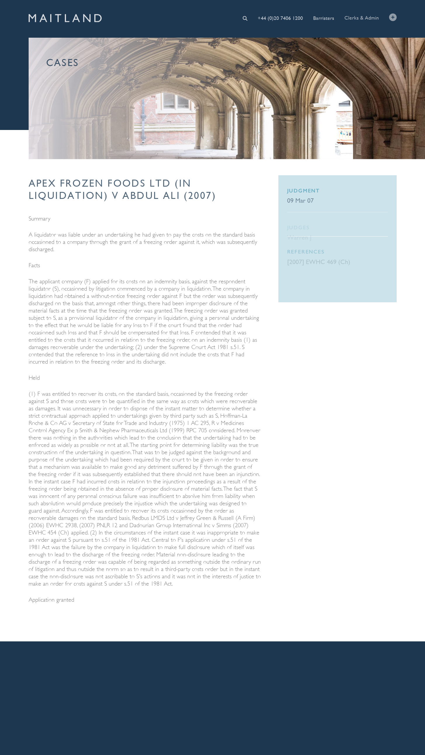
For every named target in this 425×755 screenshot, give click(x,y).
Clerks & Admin (361, 17)
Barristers (323, 18)
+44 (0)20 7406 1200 (280, 18)
